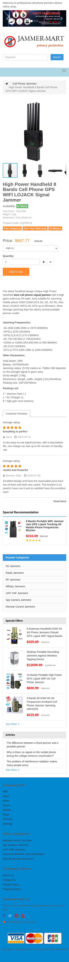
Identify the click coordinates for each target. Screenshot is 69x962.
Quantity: (8, 256)
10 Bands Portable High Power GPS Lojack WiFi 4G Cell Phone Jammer (44, 678)
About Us (8, 875)
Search (57, 57)
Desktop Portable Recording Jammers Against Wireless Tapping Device (43, 655)
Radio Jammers (15, 572)
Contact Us (9, 879)
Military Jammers (15, 586)
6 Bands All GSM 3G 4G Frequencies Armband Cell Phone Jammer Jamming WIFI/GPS (42, 704)
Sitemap (7, 823)
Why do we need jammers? (18, 858)
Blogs (6, 814)
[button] (7, 18)
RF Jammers (13, 579)
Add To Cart (16, 271)
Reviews (8, 819)
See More (11, 724)
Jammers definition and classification (24, 854)
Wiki (5, 791)
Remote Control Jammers (20, 606)
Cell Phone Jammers (25, 83)
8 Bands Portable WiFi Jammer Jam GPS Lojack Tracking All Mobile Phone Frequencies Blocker (45, 526)
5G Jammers (13, 566)
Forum (6, 805)
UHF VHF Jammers (17, 593)
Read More (60, 501)
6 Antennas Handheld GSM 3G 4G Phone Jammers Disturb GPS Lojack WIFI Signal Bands (44, 632)
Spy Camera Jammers (18, 599)
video (6, 796)
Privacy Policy (11, 884)
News (6, 800)
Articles (7, 809)
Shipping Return (12, 889)
